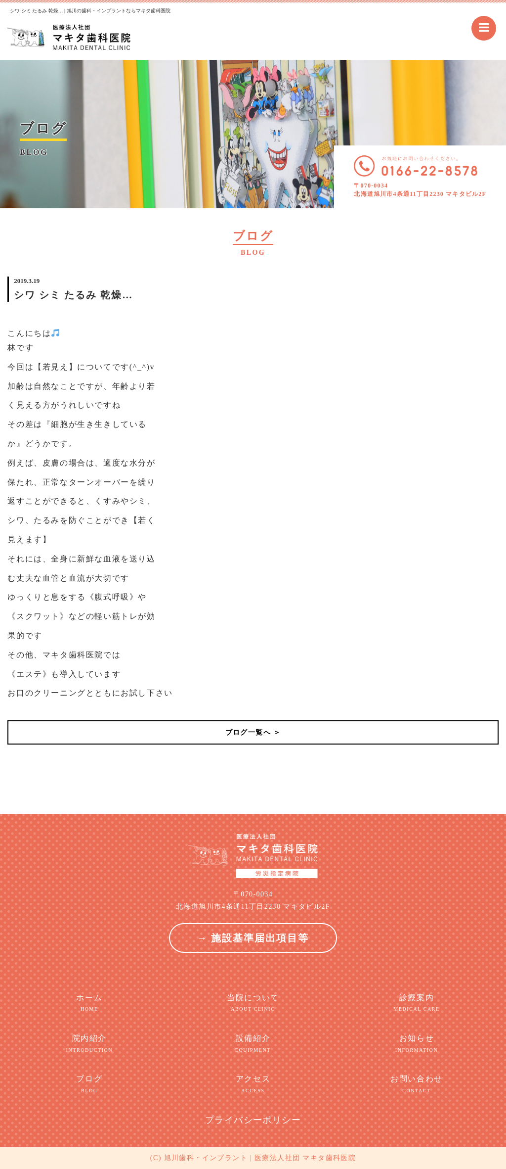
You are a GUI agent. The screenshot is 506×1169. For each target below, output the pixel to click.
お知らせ (416, 1044)
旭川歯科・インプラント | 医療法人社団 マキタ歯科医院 (260, 1158)
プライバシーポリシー (253, 1120)
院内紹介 (89, 1044)
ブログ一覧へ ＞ (253, 732)
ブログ (89, 1084)
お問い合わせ (416, 1084)
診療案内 (416, 1003)
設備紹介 (253, 1044)
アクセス (253, 1084)
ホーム (89, 1003)
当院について (253, 1003)
